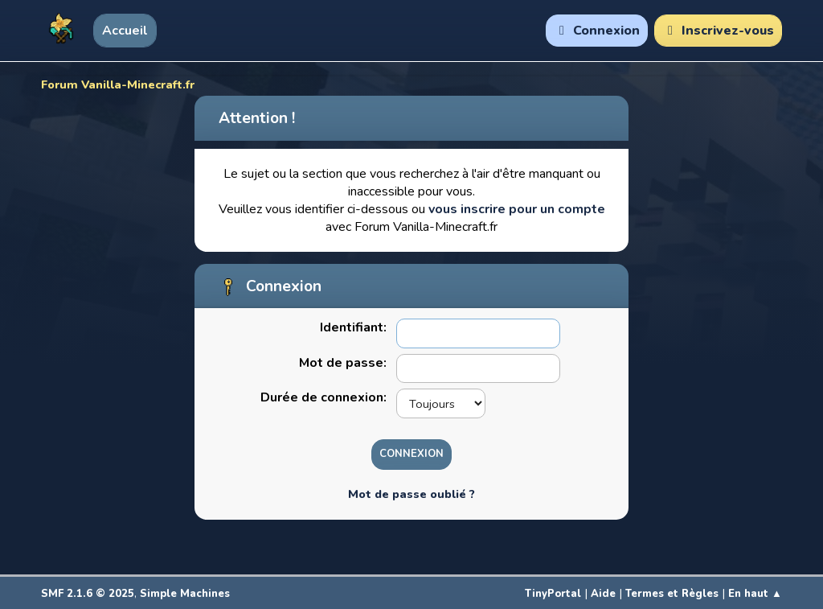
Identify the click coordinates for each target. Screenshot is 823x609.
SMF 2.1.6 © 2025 (87, 593)
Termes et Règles (672, 593)
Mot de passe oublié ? (411, 494)
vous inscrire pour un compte (516, 209)
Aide (603, 593)
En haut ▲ (755, 593)
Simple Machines (185, 593)
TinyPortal (553, 593)
